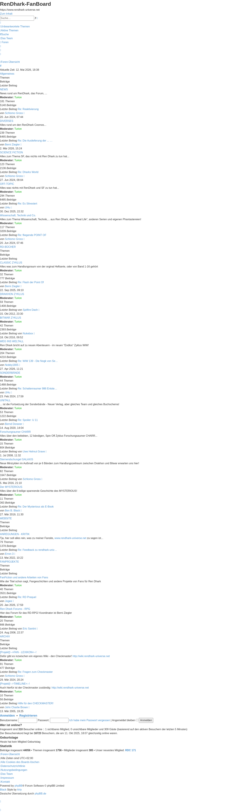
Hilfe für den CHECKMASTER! (36, 703)
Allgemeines (7, 73)
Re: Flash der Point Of (31, 282)
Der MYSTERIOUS (11, 487)
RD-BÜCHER (8, 246)
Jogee (8, 601)
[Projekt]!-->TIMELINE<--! (15, 683)
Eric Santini (29, 628)
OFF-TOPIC (7, 184)
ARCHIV (5, 636)
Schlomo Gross (14, 113)
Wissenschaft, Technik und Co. (18, 215)
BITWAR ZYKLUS (10, 317)
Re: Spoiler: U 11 (28, 420)
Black (3, 789)
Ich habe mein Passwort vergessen (89, 720)
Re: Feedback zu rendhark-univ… (37, 549)
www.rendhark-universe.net (70, 538)
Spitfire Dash (30, 309)
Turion (18, 97)
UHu (7, 207)
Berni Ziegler (12, 144)
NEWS (4, 89)
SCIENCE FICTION (11, 152)
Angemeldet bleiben (125, 720)
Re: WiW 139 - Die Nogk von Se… (38, 361)
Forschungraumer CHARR (15, 431)
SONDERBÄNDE (10, 372)
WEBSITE (6, 518)
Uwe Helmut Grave (34, 451)
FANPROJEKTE (9, 561)
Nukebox (28, 333)
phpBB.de (40, 793)
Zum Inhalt (6, 13)
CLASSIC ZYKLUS (11, 262)
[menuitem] (15, 26)
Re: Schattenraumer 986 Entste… (37, 388)
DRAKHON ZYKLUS (12, 294)
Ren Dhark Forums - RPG (15, 609)
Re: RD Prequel (27, 597)
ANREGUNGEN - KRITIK (15, 534)
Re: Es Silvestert (27, 203)
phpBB (18, 785)
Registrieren (28, 715)
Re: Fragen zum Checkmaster (35, 671)
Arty (19, 789)
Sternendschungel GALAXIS (16, 459)
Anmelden (7, 715)
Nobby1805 (11, 365)
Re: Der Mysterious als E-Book (36, 506)
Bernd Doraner (13, 424)
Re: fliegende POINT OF (32, 235)
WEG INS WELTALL (12, 341)
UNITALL (5, 400)
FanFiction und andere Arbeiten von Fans (24, 577)
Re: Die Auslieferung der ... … (35, 140)
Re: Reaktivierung (28, 109)
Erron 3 (9, 553)
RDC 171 (130, 750)
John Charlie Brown (16, 707)
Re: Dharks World (28, 172)
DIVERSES (6, 121)
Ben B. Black (12, 510)
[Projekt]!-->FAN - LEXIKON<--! (18, 652)
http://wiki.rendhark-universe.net (91, 656)
